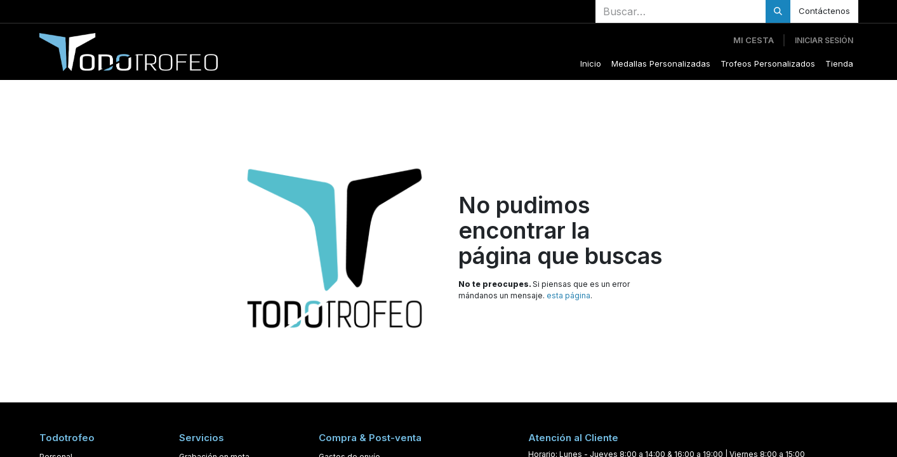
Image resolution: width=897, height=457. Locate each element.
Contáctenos (824, 11)
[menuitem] (590, 64)
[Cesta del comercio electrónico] (754, 41)
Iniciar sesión (824, 40)
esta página (568, 295)
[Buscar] (778, 11)
